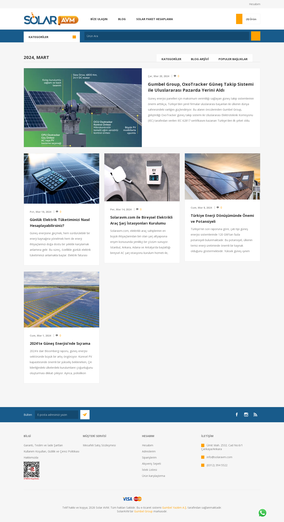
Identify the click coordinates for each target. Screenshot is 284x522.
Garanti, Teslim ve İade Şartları (43, 445)
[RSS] (255, 414)
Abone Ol (85, 414)
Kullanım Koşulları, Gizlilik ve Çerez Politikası (51, 451)
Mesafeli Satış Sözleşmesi (99, 445)
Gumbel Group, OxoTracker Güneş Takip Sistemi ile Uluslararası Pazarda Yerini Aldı (201, 87)
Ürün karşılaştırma (153, 476)
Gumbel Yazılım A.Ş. (174, 507)
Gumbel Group (143, 511)
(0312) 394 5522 (217, 465)
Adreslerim (149, 451)
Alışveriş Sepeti (151, 463)
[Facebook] (237, 414)
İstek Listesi (149, 470)
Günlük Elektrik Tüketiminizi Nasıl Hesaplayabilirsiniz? (60, 222)
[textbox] (166, 36)
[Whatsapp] (262, 513)
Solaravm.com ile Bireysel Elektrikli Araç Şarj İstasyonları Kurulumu (141, 220)
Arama (255, 36)
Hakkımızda (31, 457)
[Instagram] (246, 414)
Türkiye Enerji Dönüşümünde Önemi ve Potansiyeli (222, 218)
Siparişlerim (149, 457)
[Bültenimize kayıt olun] (56, 414)
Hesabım (254, 4)
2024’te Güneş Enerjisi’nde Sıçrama (60, 343)
